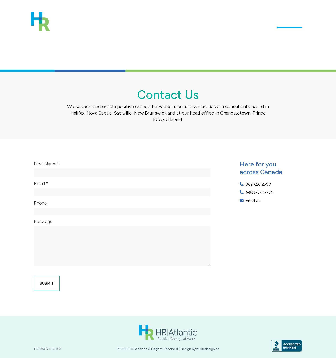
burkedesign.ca (207, 349)
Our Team (197, 22)
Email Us (250, 200)
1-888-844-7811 (257, 192)
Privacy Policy (48, 349)
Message (43, 221)
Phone (40, 203)
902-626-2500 (255, 184)
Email (39, 183)
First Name (45, 164)
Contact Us (289, 22)
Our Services (226, 22)
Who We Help (258, 22)
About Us (172, 22)
